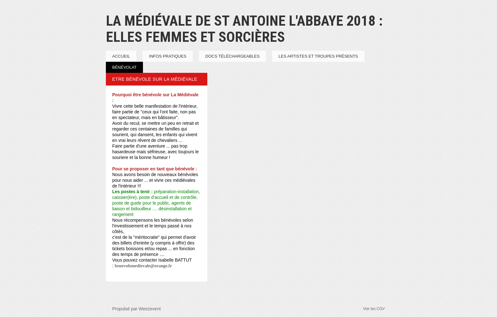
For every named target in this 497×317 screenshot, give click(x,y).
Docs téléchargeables (232, 56)
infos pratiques (167, 56)
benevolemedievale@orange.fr (143, 265)
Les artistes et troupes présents (318, 56)
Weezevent (150, 308)
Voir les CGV (374, 309)
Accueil (121, 56)
